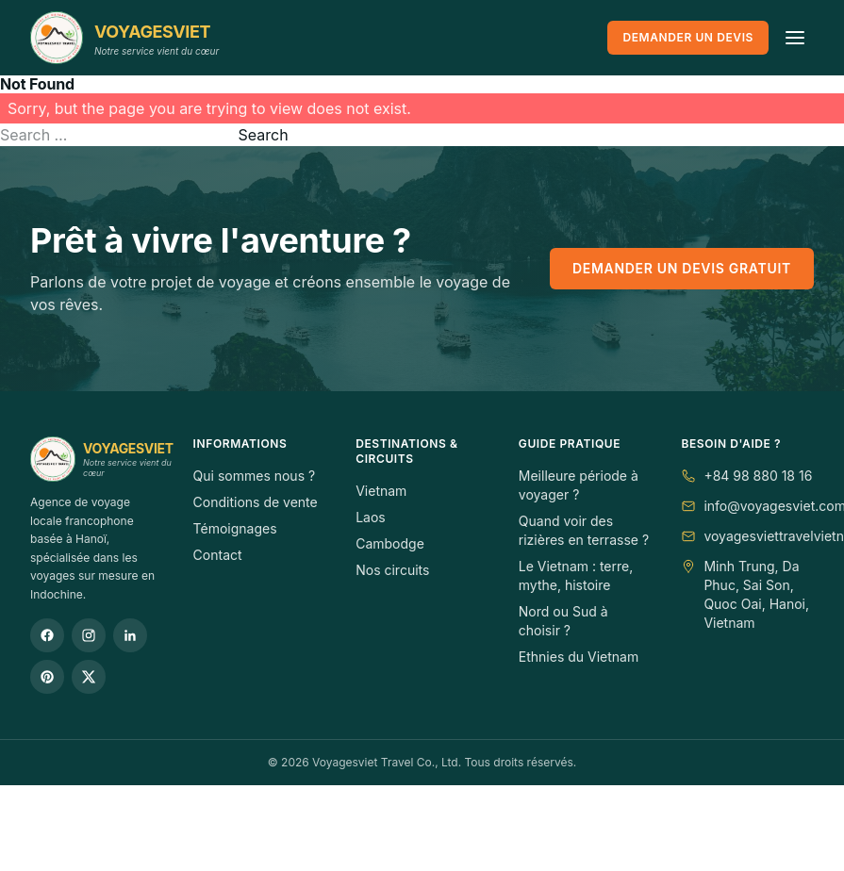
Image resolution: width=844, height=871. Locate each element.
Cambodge (390, 543)
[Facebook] (47, 635)
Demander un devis (687, 37)
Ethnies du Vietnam (578, 657)
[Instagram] (89, 635)
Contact (217, 555)
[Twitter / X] (89, 677)
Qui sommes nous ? (254, 476)
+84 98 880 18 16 (757, 476)
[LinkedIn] (130, 635)
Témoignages (235, 528)
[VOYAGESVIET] (124, 37)
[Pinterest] (47, 677)
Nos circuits (392, 570)
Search (264, 134)
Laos (371, 517)
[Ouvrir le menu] (795, 38)
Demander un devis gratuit (681, 268)
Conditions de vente (255, 502)
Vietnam (381, 491)
